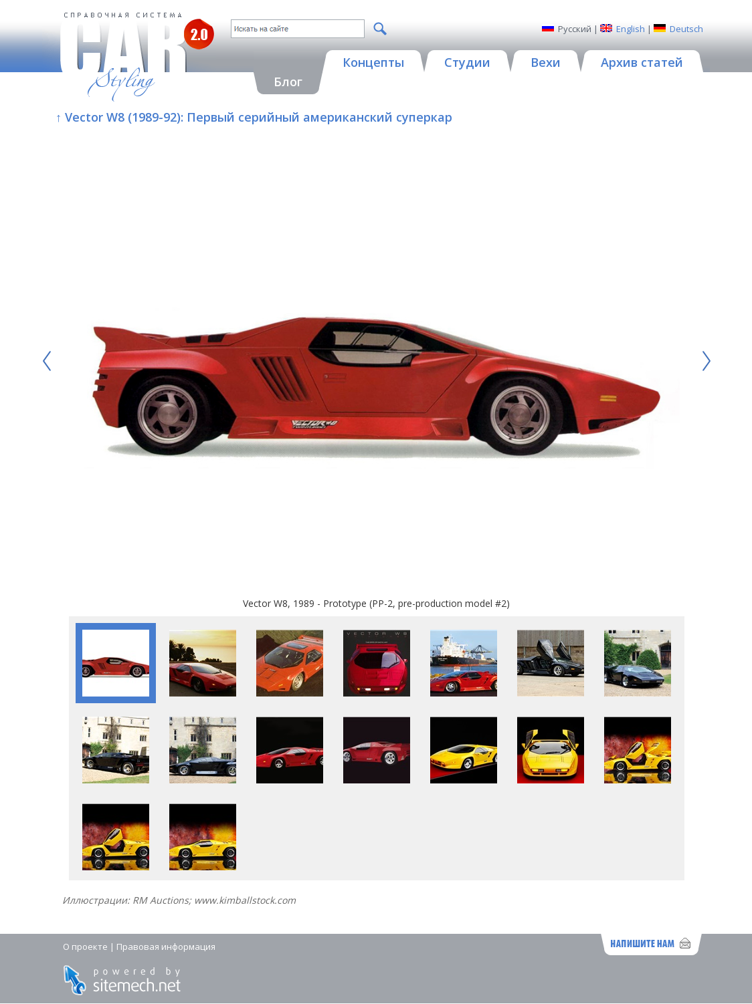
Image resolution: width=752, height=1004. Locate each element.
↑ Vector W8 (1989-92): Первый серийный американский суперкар (254, 117)
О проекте (85, 946)
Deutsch (686, 29)
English (630, 29)
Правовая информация (165, 946)
